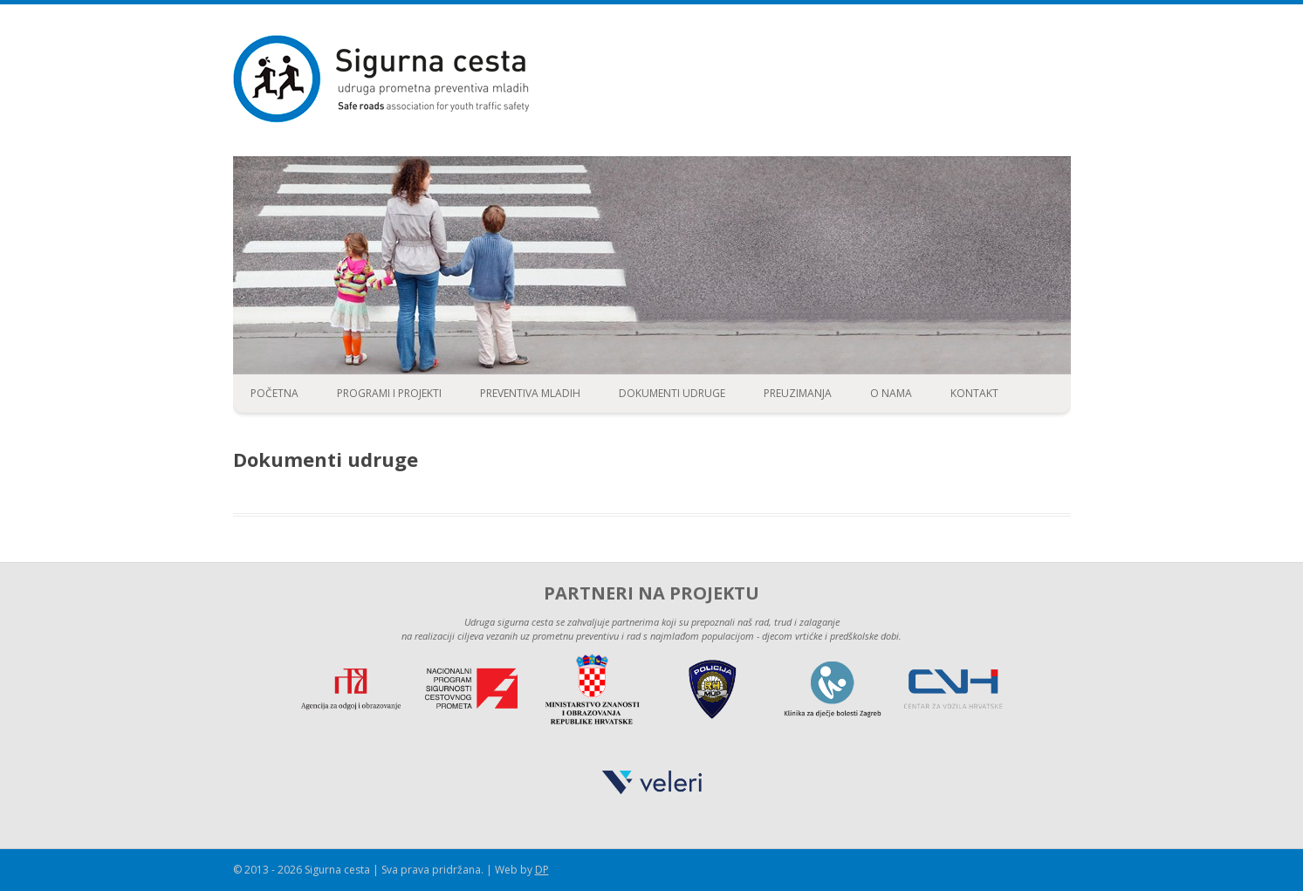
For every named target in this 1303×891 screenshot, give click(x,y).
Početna (274, 393)
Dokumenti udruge (672, 393)
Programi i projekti (389, 393)
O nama (891, 393)
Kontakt (974, 393)
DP (542, 869)
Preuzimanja (798, 393)
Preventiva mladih (530, 393)
